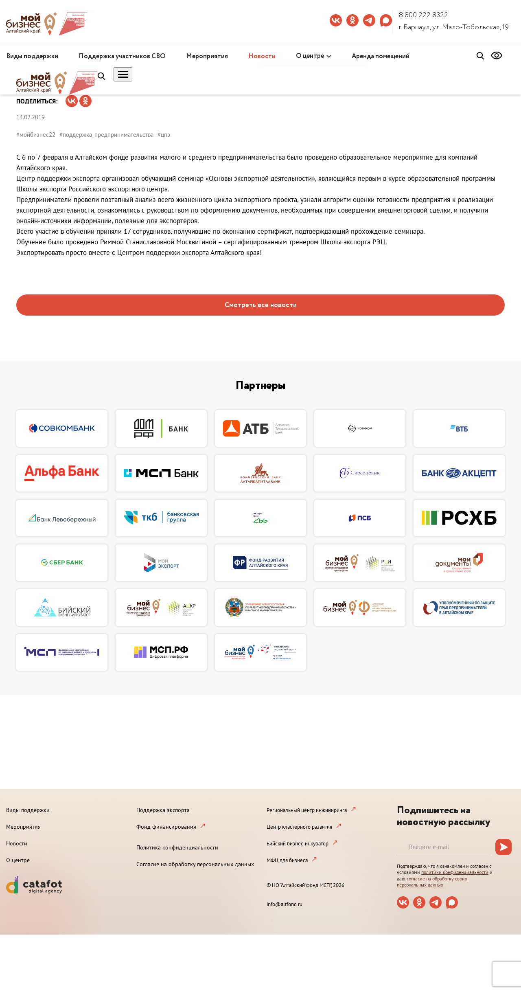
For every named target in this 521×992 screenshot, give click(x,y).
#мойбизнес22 (35, 134)
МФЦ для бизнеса (287, 860)
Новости (262, 56)
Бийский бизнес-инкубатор (297, 843)
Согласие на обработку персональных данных (195, 864)
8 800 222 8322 (423, 15)
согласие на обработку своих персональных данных (432, 882)
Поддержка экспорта (163, 810)
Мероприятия (207, 56)
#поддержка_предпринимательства (106, 134)
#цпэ (164, 134)
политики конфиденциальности (454, 872)
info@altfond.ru (284, 904)
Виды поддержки (32, 56)
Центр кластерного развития (299, 826)
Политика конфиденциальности (177, 847)
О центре (310, 56)
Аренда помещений (380, 56)
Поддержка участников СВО (122, 56)
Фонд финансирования (166, 826)
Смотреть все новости (261, 305)
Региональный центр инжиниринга (307, 810)
